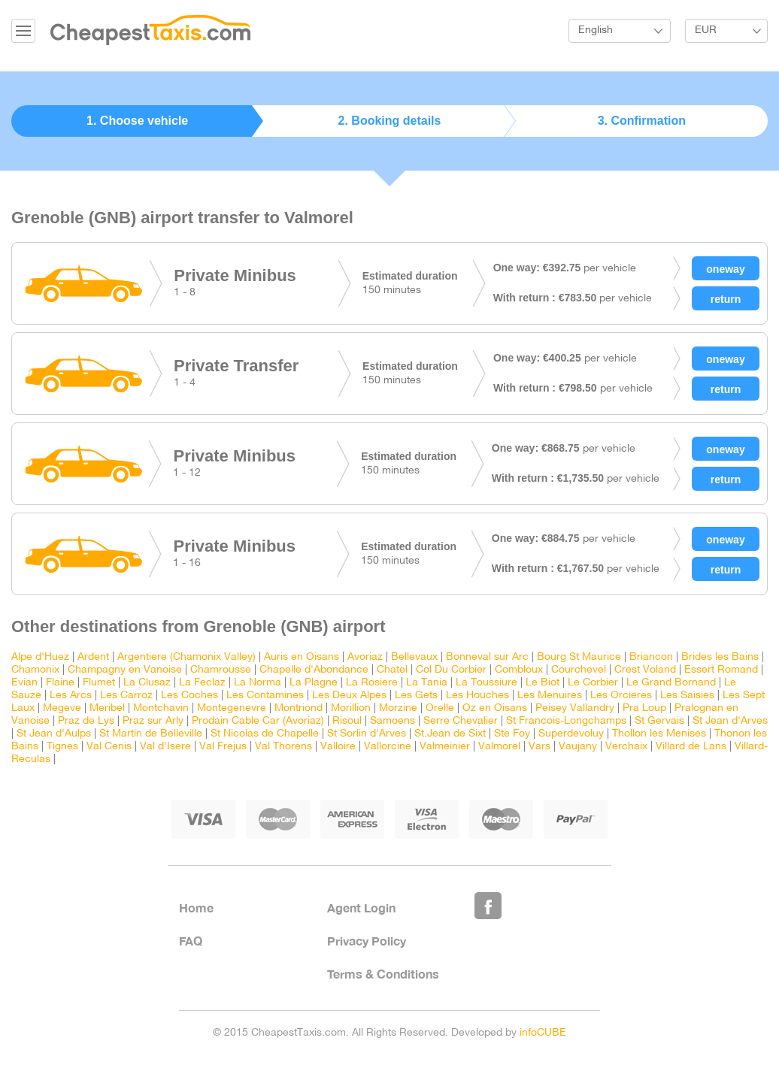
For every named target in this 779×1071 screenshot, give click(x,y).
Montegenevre (231, 708)
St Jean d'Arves (730, 721)
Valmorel (499, 747)
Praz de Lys (86, 721)
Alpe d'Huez (40, 657)
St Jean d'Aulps (54, 734)
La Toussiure (486, 683)
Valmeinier (445, 747)
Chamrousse (220, 670)
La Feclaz (202, 683)
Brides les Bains (720, 657)
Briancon (651, 657)
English (595, 30)
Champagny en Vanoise (125, 670)
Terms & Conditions (383, 974)
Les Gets (416, 695)
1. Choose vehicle (137, 120)
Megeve (62, 708)
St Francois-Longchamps (566, 721)
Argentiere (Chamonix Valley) (186, 657)
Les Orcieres (621, 695)
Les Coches (189, 695)
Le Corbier (593, 683)
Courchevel (578, 670)
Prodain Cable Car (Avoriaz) (258, 721)
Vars (539, 747)
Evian (24, 683)
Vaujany (578, 747)
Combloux (519, 670)
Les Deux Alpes (349, 695)
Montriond (298, 708)
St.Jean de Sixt (450, 734)
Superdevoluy (571, 734)
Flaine (60, 683)
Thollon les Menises (659, 734)
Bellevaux (414, 657)
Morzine (398, 708)
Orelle (440, 708)
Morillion (351, 708)
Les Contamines (265, 695)
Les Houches (477, 695)
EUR (706, 30)
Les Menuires (549, 695)
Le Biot (542, 683)
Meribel (107, 708)
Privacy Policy (366, 940)
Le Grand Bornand (671, 683)
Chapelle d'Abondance (313, 670)
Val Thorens (283, 747)
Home (196, 907)
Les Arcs (71, 695)
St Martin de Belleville (150, 734)
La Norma (257, 683)
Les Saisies (687, 695)
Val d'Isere (165, 747)
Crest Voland (645, 670)
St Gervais (659, 721)
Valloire (338, 747)
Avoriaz (365, 657)
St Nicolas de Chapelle (265, 734)
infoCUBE (543, 1033)
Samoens (392, 721)
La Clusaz (147, 683)
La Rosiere (372, 683)
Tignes (62, 747)
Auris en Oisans (301, 657)
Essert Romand (721, 670)
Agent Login (361, 907)
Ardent (93, 657)
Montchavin (161, 708)
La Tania (426, 683)
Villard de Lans (691, 747)
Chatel (392, 670)
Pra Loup (644, 708)
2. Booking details (389, 120)
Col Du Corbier (451, 670)
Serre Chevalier (460, 721)
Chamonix (35, 670)
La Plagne (313, 683)
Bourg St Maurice (579, 657)
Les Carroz (126, 695)
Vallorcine (387, 747)
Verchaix (626, 747)
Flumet (99, 683)
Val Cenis (109, 747)
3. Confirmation (642, 120)
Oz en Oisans (494, 708)
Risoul (347, 721)
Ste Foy (512, 734)
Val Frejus (223, 747)
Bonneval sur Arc (487, 657)
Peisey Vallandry (574, 708)
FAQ (190, 940)
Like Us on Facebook (488, 905)
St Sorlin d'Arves (366, 734)
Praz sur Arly (153, 721)
